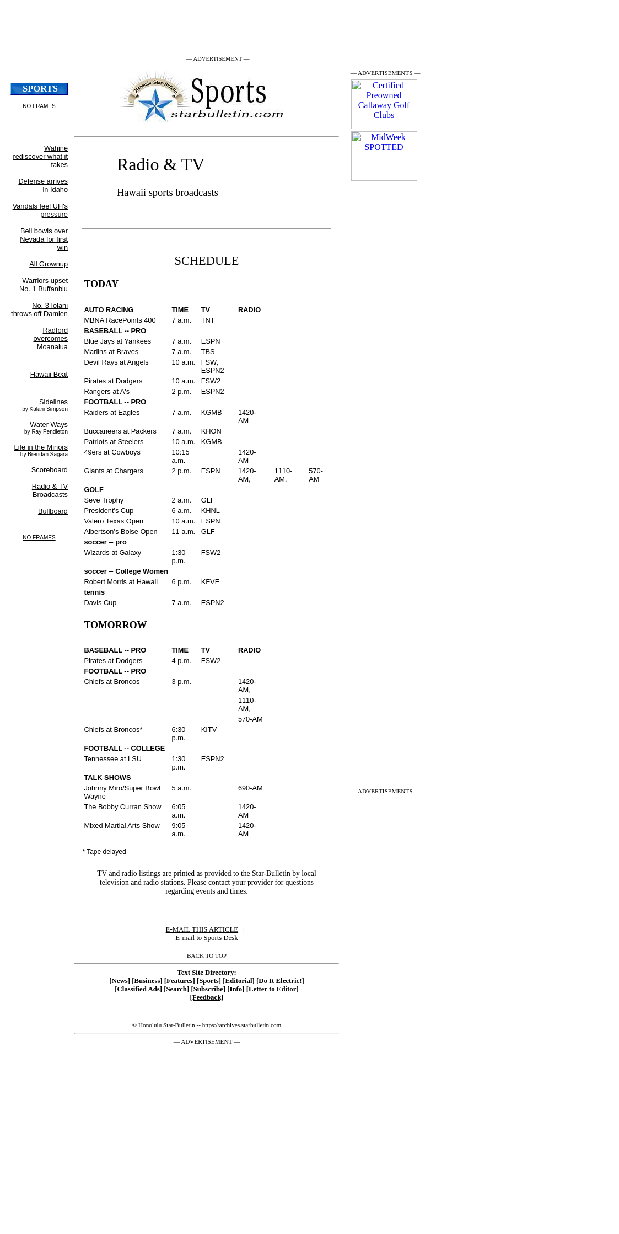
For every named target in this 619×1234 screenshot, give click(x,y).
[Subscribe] (208, 989)
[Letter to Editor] (272, 989)
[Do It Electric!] (280, 981)
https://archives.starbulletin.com (242, 1025)
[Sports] (209, 981)
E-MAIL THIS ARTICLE (202, 929)
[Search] (176, 989)
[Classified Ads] (138, 989)
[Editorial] (239, 981)
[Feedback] (206, 997)
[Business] (147, 981)
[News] (119, 981)
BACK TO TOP (207, 955)
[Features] (179, 981)
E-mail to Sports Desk (206, 938)
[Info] (235, 989)
